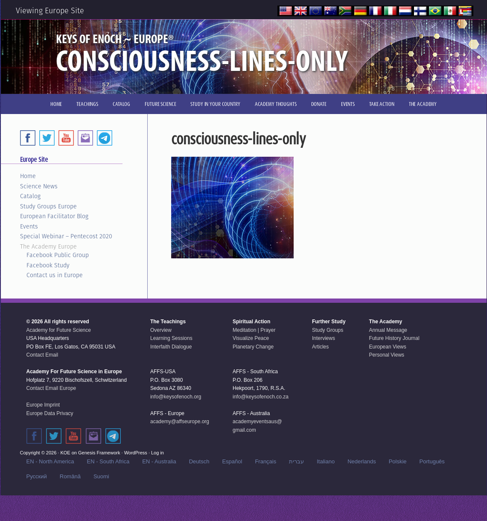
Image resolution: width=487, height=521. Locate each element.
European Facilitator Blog (54, 216)
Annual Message (388, 330)
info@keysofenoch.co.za (261, 397)
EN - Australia (159, 461)
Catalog (30, 196)
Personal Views (387, 355)
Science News (39, 186)
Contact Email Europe (51, 388)
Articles (320, 347)
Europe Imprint (43, 405)
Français (265, 461)
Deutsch (199, 461)
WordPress (135, 452)
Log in (157, 452)
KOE (65, 452)
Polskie (398, 461)
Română (70, 476)
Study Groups (327, 330)
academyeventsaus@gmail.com (257, 426)
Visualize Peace (251, 338)
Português (432, 461)
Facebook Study (48, 265)
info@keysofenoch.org (175, 397)
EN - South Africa (108, 461)
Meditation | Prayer (254, 330)
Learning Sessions (171, 338)
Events (29, 226)
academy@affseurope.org (179, 421)
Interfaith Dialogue (171, 347)
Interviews (323, 338)
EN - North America (50, 461)
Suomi (101, 476)
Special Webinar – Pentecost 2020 (66, 236)
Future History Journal (394, 338)
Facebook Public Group (57, 255)
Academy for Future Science (58, 330)
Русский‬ (36, 476)
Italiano (326, 461)
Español (232, 461)
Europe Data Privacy (49, 413)
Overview (161, 330)
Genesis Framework (99, 452)
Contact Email (42, 355)
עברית (296, 461)
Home (28, 176)
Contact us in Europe (54, 275)
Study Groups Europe (48, 206)
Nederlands (361, 461)
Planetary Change (253, 347)
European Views (387, 347)
